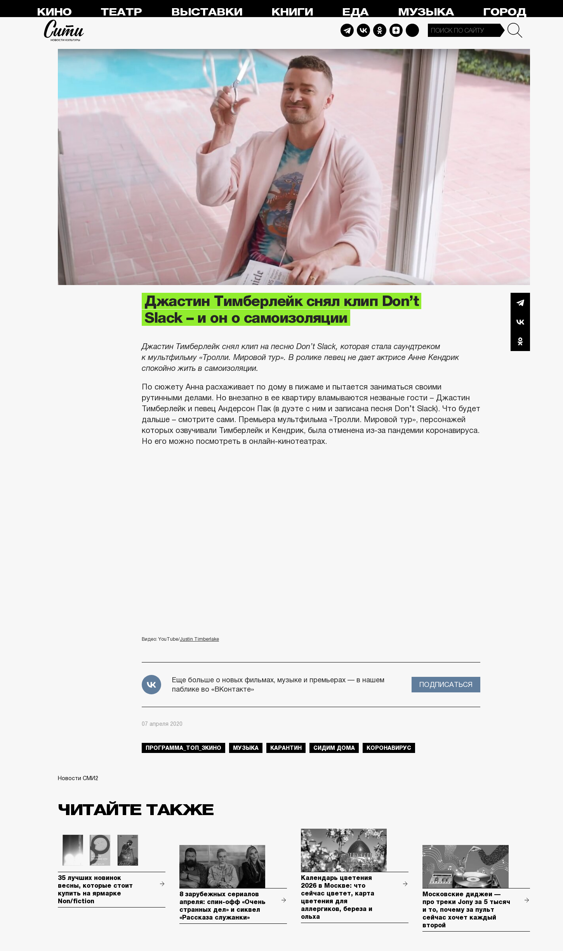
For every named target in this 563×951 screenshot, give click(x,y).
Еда (355, 12)
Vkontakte (363, 30)
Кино (54, 12)
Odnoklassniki (379, 30)
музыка (246, 748)
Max (412, 30)
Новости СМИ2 (78, 778)
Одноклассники (520, 341)
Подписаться (446, 684)
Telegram (347, 30)
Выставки (206, 12)
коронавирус (389, 748)
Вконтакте (520, 322)
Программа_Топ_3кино (183, 748)
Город (504, 12)
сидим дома (334, 748)
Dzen (396, 30)
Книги (292, 12)
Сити (64, 30)
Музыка (426, 12)
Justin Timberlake (199, 639)
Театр (121, 12)
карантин (286, 748)
